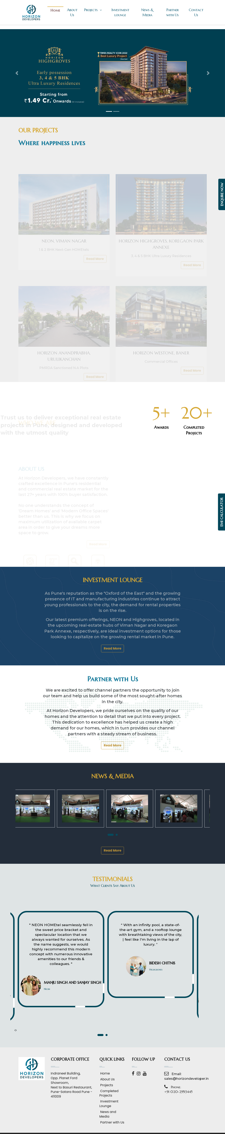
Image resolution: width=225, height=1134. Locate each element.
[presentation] (15, 1030)
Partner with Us (172, 12)
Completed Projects (109, 1093)
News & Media (147, 12)
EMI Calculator (222, 512)
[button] (17, 73)
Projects (93, 9)
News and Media (107, 1114)
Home (55, 10)
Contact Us (196, 12)
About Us (72, 12)
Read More (112, 726)
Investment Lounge (108, 1103)
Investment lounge (120, 12)
